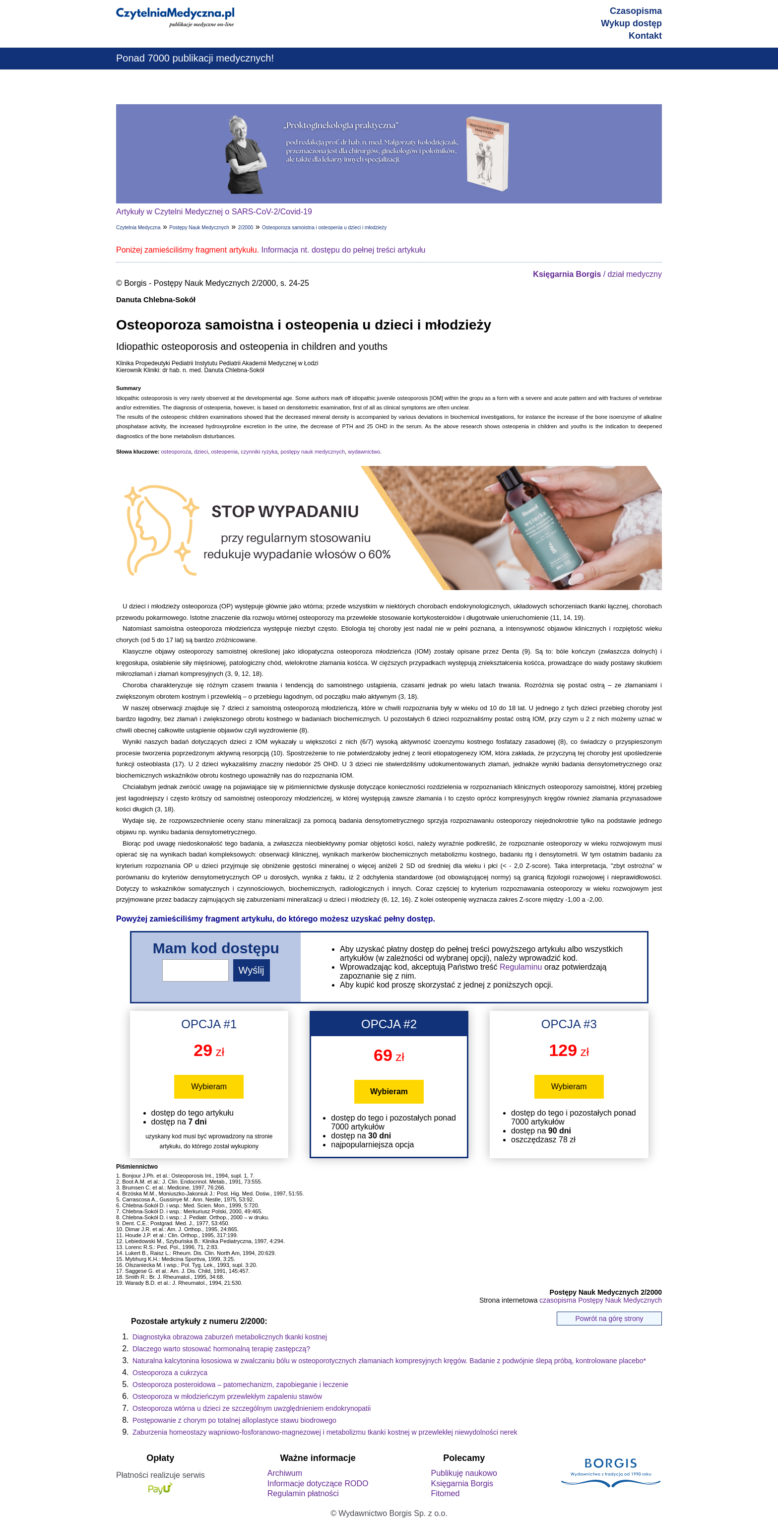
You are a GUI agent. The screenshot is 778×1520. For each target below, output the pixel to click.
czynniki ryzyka (259, 452)
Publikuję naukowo (464, 1473)
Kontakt (645, 36)
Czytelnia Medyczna (138, 227)
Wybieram (209, 1086)
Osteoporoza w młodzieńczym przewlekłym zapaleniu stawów (227, 1396)
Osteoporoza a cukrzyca (169, 1373)
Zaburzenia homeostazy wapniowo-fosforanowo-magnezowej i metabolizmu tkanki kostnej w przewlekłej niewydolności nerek (325, 1432)
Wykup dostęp (631, 23)
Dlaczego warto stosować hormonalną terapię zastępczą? (221, 1349)
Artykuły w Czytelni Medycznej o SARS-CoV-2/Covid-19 (214, 211)
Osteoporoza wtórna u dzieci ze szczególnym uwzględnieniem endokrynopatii (251, 1408)
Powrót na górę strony (610, 1318)
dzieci (201, 452)
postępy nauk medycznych (312, 452)
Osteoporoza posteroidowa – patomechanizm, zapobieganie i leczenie (240, 1384)
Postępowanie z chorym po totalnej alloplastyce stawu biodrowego (234, 1420)
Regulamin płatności (303, 1493)
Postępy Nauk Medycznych (199, 227)
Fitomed (445, 1493)
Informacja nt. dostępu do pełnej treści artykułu (343, 250)
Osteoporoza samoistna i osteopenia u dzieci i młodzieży (324, 227)
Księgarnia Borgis (462, 1483)
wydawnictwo (364, 452)
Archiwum (284, 1473)
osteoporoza (176, 452)
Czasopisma (636, 11)
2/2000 (246, 227)
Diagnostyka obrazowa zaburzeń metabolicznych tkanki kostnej (229, 1337)
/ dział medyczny (597, 274)
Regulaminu (521, 967)
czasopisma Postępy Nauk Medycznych (600, 1300)
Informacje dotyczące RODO (318, 1483)
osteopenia (224, 452)
